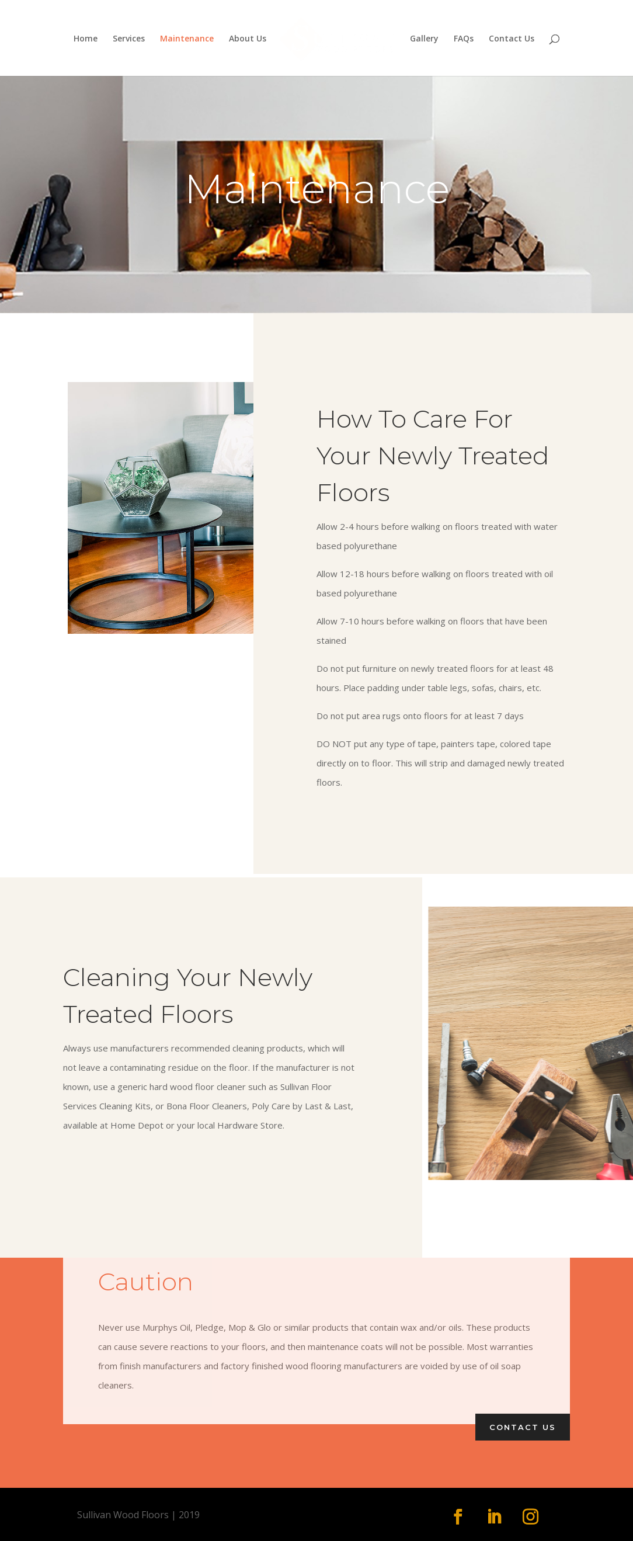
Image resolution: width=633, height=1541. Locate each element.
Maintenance (187, 39)
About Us (247, 39)
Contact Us (511, 39)
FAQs (464, 39)
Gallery (424, 39)
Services (129, 39)
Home (86, 39)
